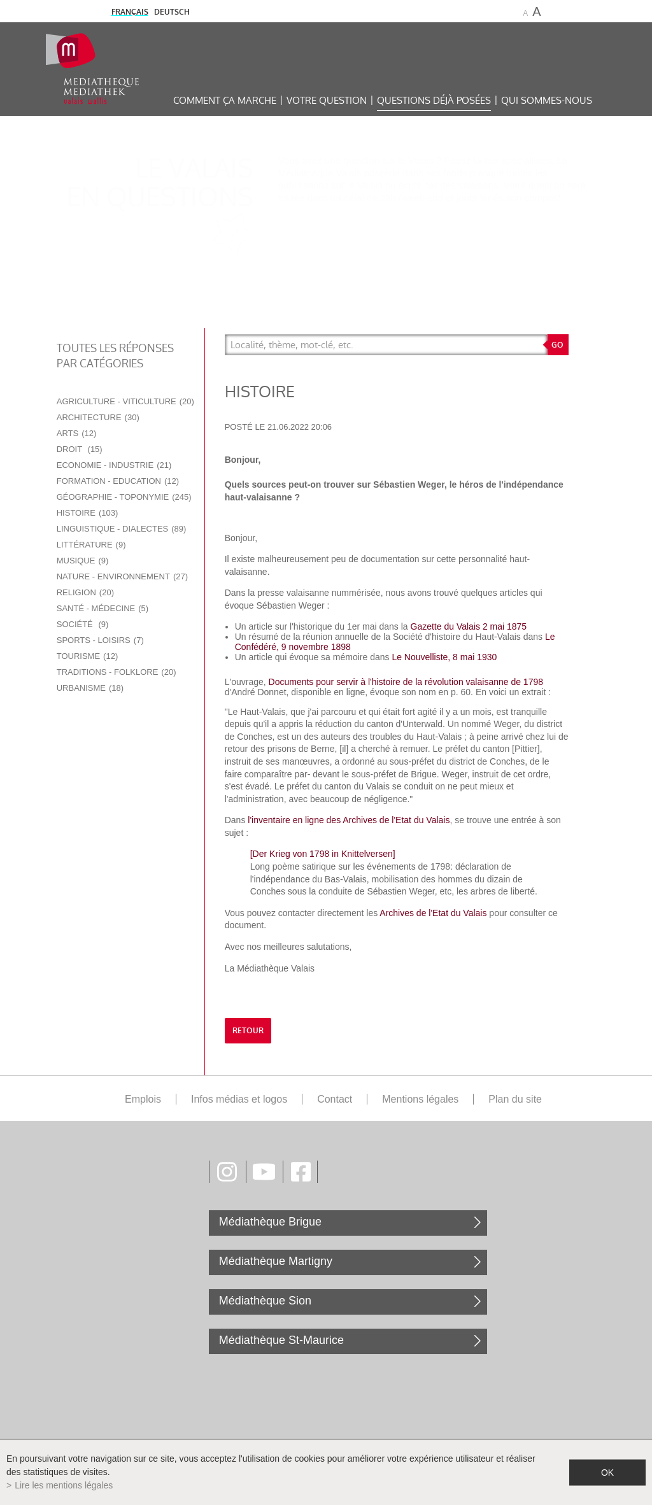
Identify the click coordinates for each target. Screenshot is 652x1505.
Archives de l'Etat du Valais (432, 913)
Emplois (143, 1099)
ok (607, 1472)
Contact (334, 1099)
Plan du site (515, 1099)
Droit (80, 449)
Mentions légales (420, 1099)
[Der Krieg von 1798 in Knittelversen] (322, 854)
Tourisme (87, 656)
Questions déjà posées (434, 100)
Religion (85, 592)
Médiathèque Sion (265, 1300)
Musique (83, 560)
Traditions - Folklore (116, 672)
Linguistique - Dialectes (122, 528)
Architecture (98, 417)
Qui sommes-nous (546, 100)
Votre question (327, 100)
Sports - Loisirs (100, 640)
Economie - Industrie (114, 465)
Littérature (91, 544)
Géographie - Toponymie (124, 497)
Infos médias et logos (239, 1099)
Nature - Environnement (122, 576)
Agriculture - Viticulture (125, 401)
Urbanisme (90, 688)
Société (83, 624)
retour (248, 1031)
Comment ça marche (224, 100)
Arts (77, 433)
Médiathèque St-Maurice (281, 1340)
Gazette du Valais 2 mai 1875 (469, 626)
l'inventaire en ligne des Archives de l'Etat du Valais (349, 820)
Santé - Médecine (102, 608)
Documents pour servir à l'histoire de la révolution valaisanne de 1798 (406, 682)
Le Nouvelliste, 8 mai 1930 (445, 657)
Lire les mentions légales (64, 1485)
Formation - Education (118, 481)
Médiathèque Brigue (270, 1221)
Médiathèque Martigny (275, 1261)
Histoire (87, 513)
